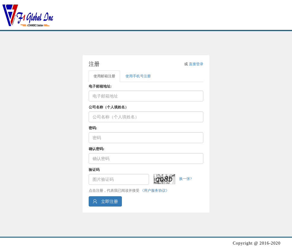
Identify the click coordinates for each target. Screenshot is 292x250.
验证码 (94, 170)
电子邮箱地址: (100, 86)
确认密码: (96, 149)
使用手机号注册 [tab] (138, 76)
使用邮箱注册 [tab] (104, 76)
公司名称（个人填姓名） (109, 107)
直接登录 (196, 64)
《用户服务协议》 (154, 190)
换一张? (185, 179)
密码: (93, 128)
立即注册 (105, 201)
